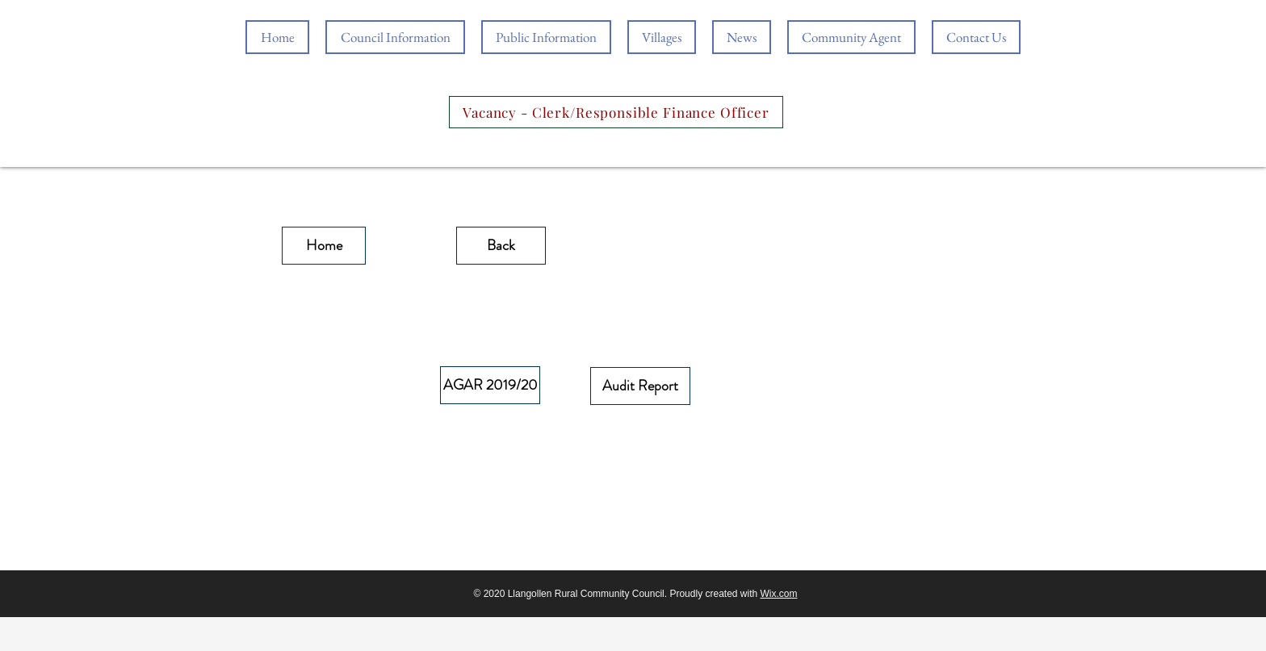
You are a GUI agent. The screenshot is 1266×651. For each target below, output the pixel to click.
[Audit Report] (640, 386)
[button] (546, 37)
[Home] (324, 246)
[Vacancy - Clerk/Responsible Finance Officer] (616, 112)
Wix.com (779, 593)
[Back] (501, 246)
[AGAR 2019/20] (490, 385)
